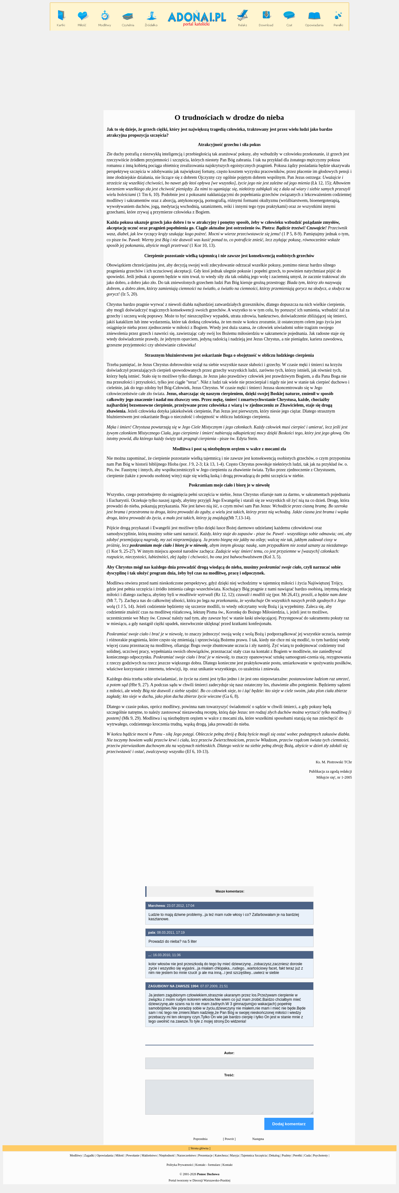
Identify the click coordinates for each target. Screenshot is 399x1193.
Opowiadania (105, 1161)
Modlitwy (76, 1161)
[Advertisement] (199, 71)
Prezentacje (205, 1161)
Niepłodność (167, 1161)
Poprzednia (200, 1144)
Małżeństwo (149, 1161)
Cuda (307, 1161)
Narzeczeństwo (186, 1161)
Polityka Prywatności (179, 1170)
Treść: (229, 1075)
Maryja (234, 1161)
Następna (258, 1144)
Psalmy (286, 1161)
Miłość (119, 1161)
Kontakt (228, 1170)
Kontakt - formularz (207, 1170)
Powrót (229, 1144)
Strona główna (199, 1154)
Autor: (229, 1053)
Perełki (297, 1161)
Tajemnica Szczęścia (254, 1161)
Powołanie (132, 1161)
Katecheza (221, 1161)
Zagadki (89, 1161)
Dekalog (274, 1161)
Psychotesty (320, 1161)
